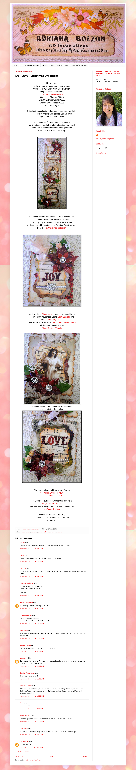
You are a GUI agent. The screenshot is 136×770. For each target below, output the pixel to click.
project (54, 532)
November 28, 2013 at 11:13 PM (32, 638)
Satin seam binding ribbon (64, 322)
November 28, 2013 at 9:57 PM (31, 608)
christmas (34, 532)
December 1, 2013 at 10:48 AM (31, 747)
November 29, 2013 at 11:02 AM (32, 666)
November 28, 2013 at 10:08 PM (32, 623)
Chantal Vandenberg (27, 673)
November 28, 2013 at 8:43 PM (31, 576)
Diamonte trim (48, 314)
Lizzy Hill (23, 568)
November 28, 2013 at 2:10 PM (31, 561)
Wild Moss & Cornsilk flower (52, 493)
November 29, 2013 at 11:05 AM (32, 679)
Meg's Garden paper (44, 532)
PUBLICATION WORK (79, 65)
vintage (59, 532)
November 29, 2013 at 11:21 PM (32, 721)
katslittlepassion (25, 615)
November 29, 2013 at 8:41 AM (31, 651)
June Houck (24, 630)
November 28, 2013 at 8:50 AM (31, 548)
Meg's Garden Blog (52, 509)
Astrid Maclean (25, 716)
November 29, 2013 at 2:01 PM (31, 709)
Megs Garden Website (52, 328)
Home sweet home (26, 583)
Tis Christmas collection (55, 228)
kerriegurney (24, 741)
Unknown (23, 658)
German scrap (64, 317)
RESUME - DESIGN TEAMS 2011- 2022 (55, 65)
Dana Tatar (24, 728)
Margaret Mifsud (25, 686)
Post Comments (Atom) (32, 760)
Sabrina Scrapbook (26, 602)
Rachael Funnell (25, 645)
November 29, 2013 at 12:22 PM (32, 696)
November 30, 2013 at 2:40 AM (31, 734)
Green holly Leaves (54, 320)
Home (52, 756)
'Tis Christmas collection (52, 94)
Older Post (85, 756)
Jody (21, 703)
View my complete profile (105, 139)
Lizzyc (22, 555)
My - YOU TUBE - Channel (30, 65)
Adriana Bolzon (25, 532)
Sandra (22, 543)
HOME (15, 65)
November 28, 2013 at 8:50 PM (31, 595)
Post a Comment (23, 752)
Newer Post (19, 756)
